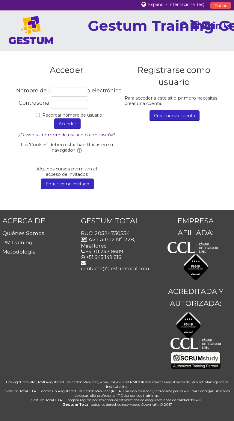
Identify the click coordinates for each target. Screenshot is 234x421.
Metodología (19, 251)
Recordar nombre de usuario (72, 115)
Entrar (221, 5)
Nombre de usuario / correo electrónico (32, 91)
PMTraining (17, 242)
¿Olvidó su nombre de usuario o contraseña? (66, 135)
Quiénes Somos (23, 233)
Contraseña (34, 103)
